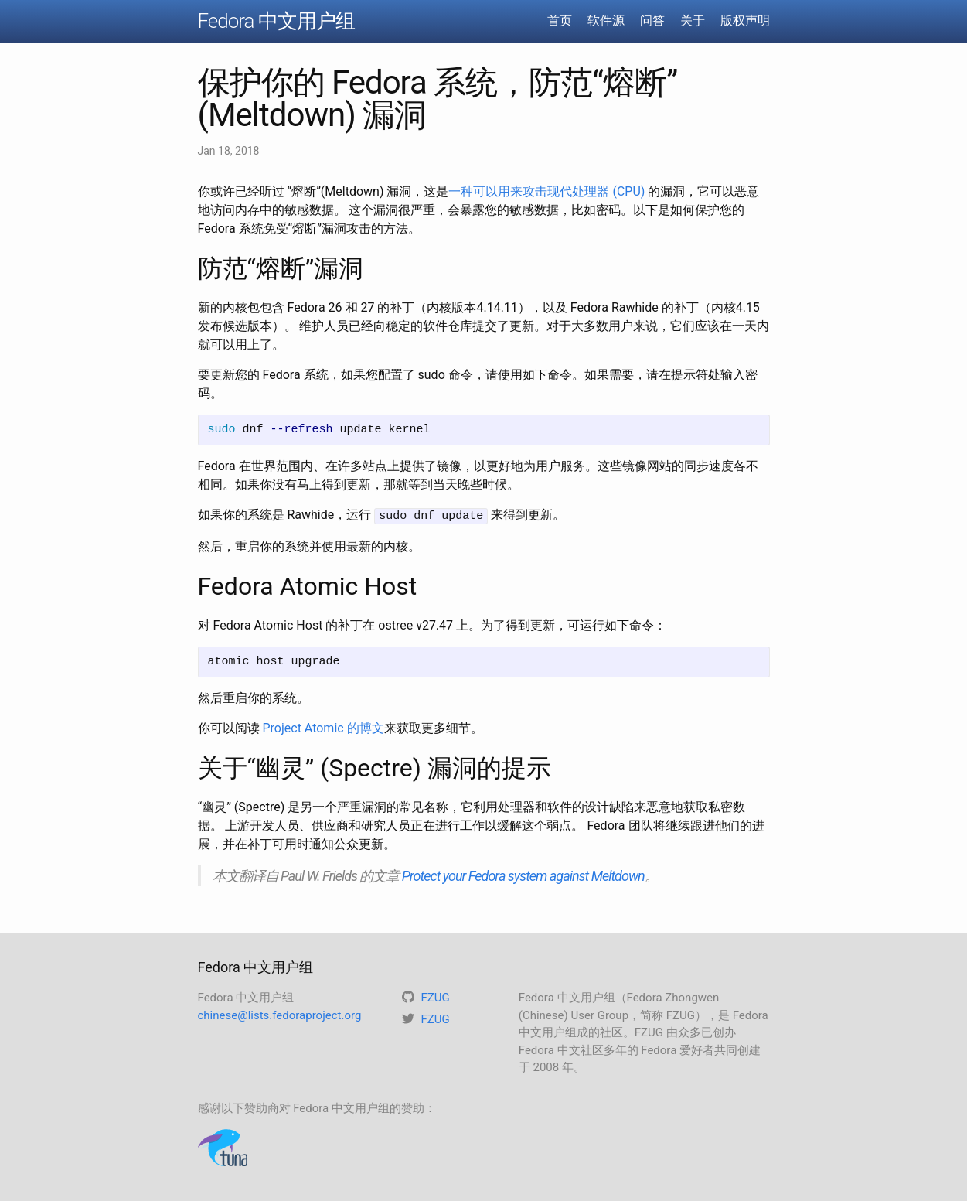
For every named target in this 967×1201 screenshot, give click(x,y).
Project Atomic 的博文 (322, 727)
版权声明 (745, 20)
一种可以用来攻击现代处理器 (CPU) (546, 191)
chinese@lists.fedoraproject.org (280, 1015)
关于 (692, 20)
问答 (652, 20)
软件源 (606, 20)
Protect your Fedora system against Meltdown (523, 875)
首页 (559, 20)
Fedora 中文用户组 (276, 20)
